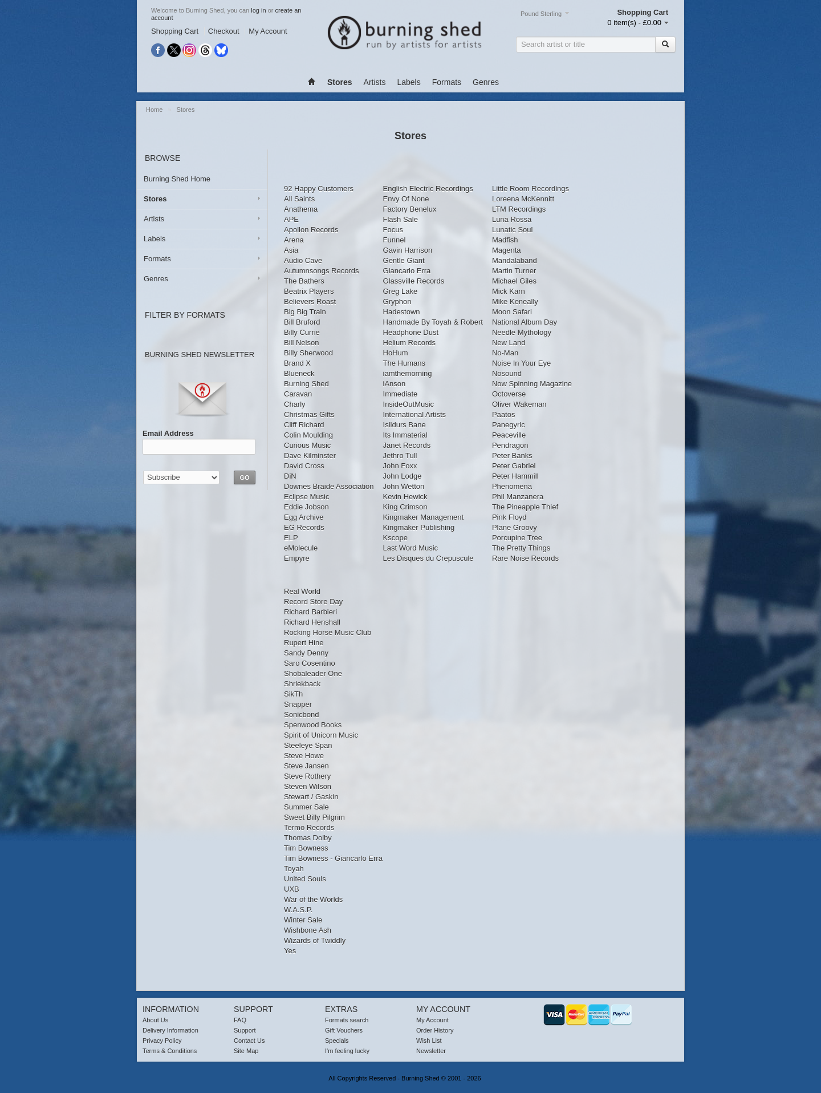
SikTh (293, 694)
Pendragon (510, 445)
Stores (186, 109)
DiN (290, 476)
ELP (291, 537)
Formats (446, 82)
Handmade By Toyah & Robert (433, 322)
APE (291, 219)
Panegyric (508, 424)
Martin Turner (514, 270)
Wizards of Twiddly (315, 940)
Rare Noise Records (525, 558)
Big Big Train (305, 311)
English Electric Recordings (428, 188)
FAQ (240, 1020)
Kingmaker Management (423, 517)
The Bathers (304, 281)
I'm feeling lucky (347, 1050)
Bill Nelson (301, 342)
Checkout (223, 31)
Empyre (297, 558)
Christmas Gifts (309, 414)
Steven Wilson (307, 786)
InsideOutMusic (408, 404)
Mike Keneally (515, 301)
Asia (291, 250)
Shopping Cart (174, 31)
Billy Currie (302, 332)
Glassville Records (414, 281)
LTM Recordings (519, 209)
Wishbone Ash (307, 930)
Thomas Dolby (308, 837)
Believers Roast (310, 301)
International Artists (414, 414)
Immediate (400, 394)
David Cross (304, 466)
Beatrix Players (309, 291)
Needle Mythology (521, 332)
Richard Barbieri (310, 612)
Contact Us (249, 1040)
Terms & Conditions (170, 1050)
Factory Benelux (410, 209)
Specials (337, 1040)
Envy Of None (406, 199)
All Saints (299, 199)
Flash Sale (400, 219)
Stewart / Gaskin (311, 796)
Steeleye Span (308, 745)
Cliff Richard (304, 424)
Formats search (346, 1020)
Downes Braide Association (329, 486)
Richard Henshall (312, 622)
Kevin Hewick (405, 496)
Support (245, 1030)
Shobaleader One (313, 673)
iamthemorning (407, 373)
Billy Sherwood (308, 353)
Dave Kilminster (310, 455)
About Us (155, 1020)
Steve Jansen (306, 766)
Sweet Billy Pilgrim (314, 817)
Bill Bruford (302, 322)
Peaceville (509, 435)
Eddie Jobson (306, 507)
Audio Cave (303, 260)
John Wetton (404, 486)
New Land (509, 342)
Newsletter (431, 1050)
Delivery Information (170, 1030)
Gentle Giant (404, 260)
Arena (294, 240)
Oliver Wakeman (519, 404)
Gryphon (397, 301)
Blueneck (299, 373)
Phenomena (512, 486)
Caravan (298, 394)
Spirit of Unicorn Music (321, 735)
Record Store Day (313, 601)
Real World (302, 591)
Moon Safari (512, 311)
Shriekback (302, 683)
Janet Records (407, 445)
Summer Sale (306, 807)
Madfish (505, 240)
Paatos (503, 414)
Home (155, 109)
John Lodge (402, 476)
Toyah (294, 868)
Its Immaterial (405, 435)
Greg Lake (400, 291)
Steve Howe (304, 755)
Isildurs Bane (404, 424)
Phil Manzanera (517, 496)
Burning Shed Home (177, 179)
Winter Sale (303, 920)
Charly (295, 404)
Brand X (297, 363)
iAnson (394, 383)
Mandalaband (514, 260)
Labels (408, 82)
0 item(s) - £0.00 (634, 22)
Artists (375, 82)
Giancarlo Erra (407, 270)
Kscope (395, 537)
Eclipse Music (306, 496)
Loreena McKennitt (523, 199)
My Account (268, 31)
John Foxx (400, 466)
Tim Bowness (306, 848)
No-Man (505, 353)
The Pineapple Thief (525, 507)
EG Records (304, 527)
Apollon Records (311, 229)
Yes (290, 950)
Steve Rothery (307, 776)
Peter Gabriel (514, 466)
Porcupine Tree (517, 537)
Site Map (246, 1050)
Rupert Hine (303, 642)
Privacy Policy (162, 1040)
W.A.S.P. (298, 909)
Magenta (506, 250)
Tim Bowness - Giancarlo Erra (333, 858)
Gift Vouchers (344, 1030)
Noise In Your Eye (521, 363)
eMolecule (301, 548)
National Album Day (524, 322)
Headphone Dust (411, 332)
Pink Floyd (509, 517)
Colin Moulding (308, 435)
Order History (434, 1030)
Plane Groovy (514, 527)
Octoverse (509, 394)
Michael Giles (514, 281)
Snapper (298, 704)
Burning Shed (306, 383)
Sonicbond (301, 714)
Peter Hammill (515, 476)
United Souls (305, 879)
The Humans (404, 363)
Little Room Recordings (530, 188)
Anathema (301, 209)
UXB (291, 889)
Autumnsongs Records (321, 270)
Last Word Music (410, 548)
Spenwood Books (313, 724)
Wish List (429, 1040)
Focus (393, 229)
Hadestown (401, 311)
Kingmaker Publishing (419, 527)
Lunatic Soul (512, 229)
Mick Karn (508, 291)
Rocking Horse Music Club (327, 632)
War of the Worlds (313, 899)
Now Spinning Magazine (532, 383)
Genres (486, 82)
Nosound (507, 373)
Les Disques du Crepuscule (428, 558)
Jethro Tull (400, 455)
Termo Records (309, 827)
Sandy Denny (306, 653)
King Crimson (405, 507)
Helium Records (409, 342)
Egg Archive (303, 517)
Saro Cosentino (309, 663)
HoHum (395, 353)
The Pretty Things (521, 548)
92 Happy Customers (318, 188)
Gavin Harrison (408, 250)
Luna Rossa (511, 219)
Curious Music (307, 445)
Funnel (394, 240)
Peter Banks (512, 455)
